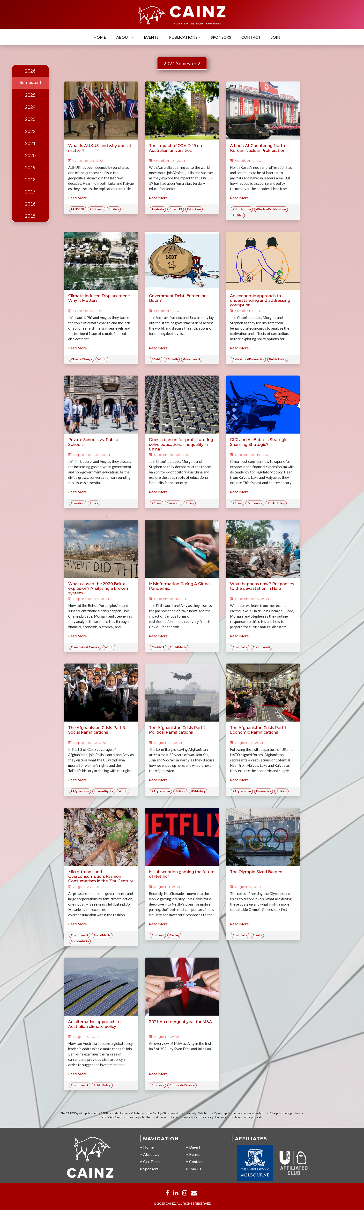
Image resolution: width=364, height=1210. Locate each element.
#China (156, 503)
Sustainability (80, 941)
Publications (185, 37)
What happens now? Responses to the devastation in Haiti (262, 586)
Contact (251, 37)
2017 (30, 191)
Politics (114, 209)
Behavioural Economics (248, 359)
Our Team (150, 1161)
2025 (30, 95)
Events (151, 37)
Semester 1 (30, 82)
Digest (193, 1147)
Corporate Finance (182, 1085)
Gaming (174, 935)
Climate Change (81, 359)
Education (194, 209)
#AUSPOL (77, 209)
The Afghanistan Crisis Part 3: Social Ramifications (97, 730)
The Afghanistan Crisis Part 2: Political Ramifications (178, 730)
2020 (30, 155)
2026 (30, 71)
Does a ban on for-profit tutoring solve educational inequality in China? (181, 444)
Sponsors (221, 37)
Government (191, 359)
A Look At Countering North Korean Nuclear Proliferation (257, 148)
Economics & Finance (85, 647)
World (101, 359)
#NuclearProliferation (271, 209)
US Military (198, 791)
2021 (30, 143)
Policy (94, 503)
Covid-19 (175, 209)
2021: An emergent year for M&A (180, 1021)
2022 (30, 131)
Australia (158, 209)
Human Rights (103, 791)
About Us (149, 1154)
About (125, 37)
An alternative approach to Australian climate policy (94, 1024)
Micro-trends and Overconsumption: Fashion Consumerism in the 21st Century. (101, 876)
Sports (257, 935)
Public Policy (277, 359)
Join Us (193, 1168)
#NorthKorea (242, 209)
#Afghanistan (80, 791)
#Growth (172, 359)
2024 (30, 107)
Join (275, 37)
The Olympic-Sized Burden (256, 872)
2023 (30, 119)
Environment (261, 647)
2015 (30, 216)
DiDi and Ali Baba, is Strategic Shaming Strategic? (258, 442)
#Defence (96, 209)
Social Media (178, 647)
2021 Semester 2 (182, 63)
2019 (30, 167)
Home (100, 37)
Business (158, 935)
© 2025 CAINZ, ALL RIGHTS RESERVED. (183, 1203)
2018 (30, 179)
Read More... (78, 197)
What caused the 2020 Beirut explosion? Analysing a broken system (98, 588)
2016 (30, 204)
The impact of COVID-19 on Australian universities (175, 148)
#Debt (156, 359)
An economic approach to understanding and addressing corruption (260, 300)
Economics (254, 503)
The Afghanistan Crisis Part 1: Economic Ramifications (258, 730)
